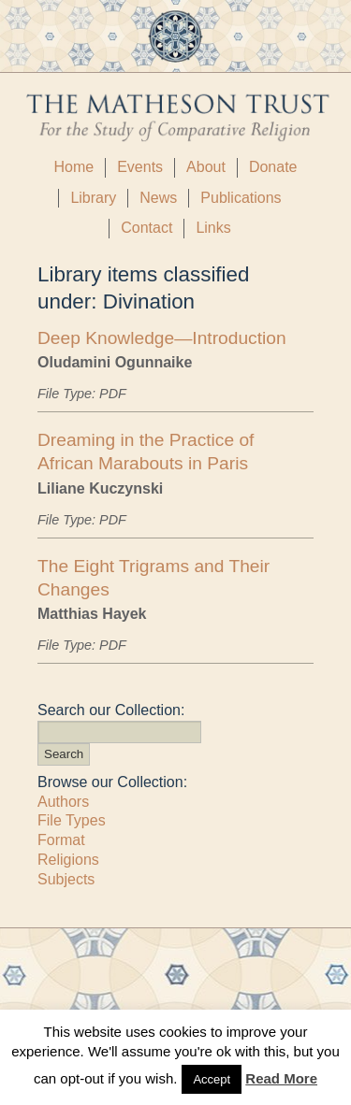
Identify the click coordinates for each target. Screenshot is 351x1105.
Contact (146, 228)
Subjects (66, 879)
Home (73, 167)
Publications (240, 198)
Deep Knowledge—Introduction (161, 338)
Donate (273, 167)
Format (61, 840)
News (158, 198)
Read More (281, 1078)
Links (213, 228)
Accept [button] (211, 1079)
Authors (63, 802)
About (206, 167)
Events (140, 167)
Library (93, 198)
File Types (71, 820)
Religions (68, 860)
